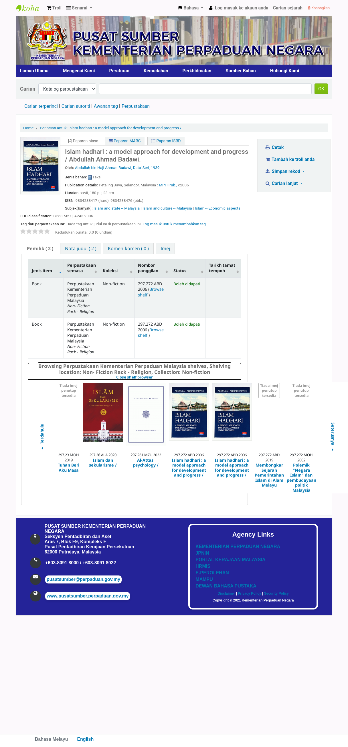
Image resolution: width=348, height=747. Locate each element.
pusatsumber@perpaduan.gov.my (83, 579)
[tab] (40, 248)
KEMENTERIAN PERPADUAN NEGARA (237, 546)
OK (321, 88)
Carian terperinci (41, 106)
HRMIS (202, 566)
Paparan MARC (125, 141)
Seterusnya (332, 438)
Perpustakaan (136, 106)
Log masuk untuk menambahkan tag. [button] (175, 224)
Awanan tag (106, 106)
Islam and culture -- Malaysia (167, 208)
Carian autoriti (76, 106)
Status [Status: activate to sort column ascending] (179, 270)
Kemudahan (156, 70)
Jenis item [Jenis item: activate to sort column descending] (42, 270)
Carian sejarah (287, 8)
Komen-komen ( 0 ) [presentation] (128, 248)
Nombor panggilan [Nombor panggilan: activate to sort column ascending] (148, 267)
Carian (27, 89)
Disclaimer (226, 593)
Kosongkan (319, 8)
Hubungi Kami (284, 70)
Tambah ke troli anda (290, 159)
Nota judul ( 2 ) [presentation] (80, 248)
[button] (54, 8)
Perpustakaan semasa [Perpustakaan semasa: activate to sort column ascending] (81, 267)
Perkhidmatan (197, 70)
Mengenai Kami (79, 70)
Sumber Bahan (241, 70)
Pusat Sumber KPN (30, 8)
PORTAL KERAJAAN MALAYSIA (230, 559)
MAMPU (204, 579)
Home (28, 128)
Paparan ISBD (166, 141)
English (85, 739)
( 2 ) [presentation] (40, 248)
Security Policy (276, 593)
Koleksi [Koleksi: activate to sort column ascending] (110, 270)
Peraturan (119, 70)
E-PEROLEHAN (212, 572)
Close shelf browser (154, 377)
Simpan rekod (283, 171)
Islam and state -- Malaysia (117, 208)
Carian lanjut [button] (282, 183)
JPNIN (202, 553)
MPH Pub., (168, 185)
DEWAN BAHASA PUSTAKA (225, 585)
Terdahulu (41, 438)
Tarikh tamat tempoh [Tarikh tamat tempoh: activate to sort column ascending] (222, 267)
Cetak (274, 147)
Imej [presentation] (165, 248)
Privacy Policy (249, 593)
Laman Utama (34, 70)
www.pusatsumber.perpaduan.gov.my (87, 595)
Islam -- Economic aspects (217, 208)
